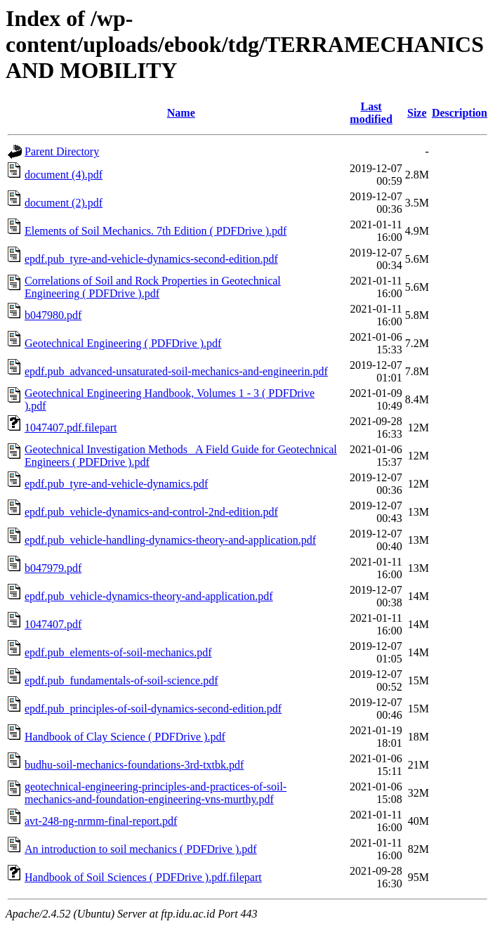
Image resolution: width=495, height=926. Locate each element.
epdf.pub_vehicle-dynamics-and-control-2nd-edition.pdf (151, 512)
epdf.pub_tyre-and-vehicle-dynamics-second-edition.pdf (151, 259)
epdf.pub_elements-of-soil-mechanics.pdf (118, 652)
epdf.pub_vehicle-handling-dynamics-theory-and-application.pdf (170, 540)
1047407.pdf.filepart (71, 427)
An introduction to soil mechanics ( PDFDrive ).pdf (141, 849)
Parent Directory (62, 151)
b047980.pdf (53, 315)
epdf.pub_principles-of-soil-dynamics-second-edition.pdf (153, 709)
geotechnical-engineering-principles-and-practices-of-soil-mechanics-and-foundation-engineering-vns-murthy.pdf (155, 793)
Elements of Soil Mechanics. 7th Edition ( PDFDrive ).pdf (155, 231)
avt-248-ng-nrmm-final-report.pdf (101, 821)
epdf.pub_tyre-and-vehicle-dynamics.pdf (116, 484)
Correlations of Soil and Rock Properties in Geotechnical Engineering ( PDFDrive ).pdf (153, 287)
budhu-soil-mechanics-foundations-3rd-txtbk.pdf (134, 765)
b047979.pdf (53, 568)
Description (459, 113)
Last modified (371, 112)
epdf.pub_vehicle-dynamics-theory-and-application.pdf (149, 596)
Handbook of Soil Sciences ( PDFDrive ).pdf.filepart (143, 877)
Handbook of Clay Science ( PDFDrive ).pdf (125, 737)
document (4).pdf (64, 175)
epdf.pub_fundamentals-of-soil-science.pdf (121, 680)
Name (181, 113)
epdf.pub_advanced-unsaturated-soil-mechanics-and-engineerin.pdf (176, 371)
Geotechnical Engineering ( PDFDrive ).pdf (123, 343)
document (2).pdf (64, 203)
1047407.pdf (53, 624)
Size (417, 113)
